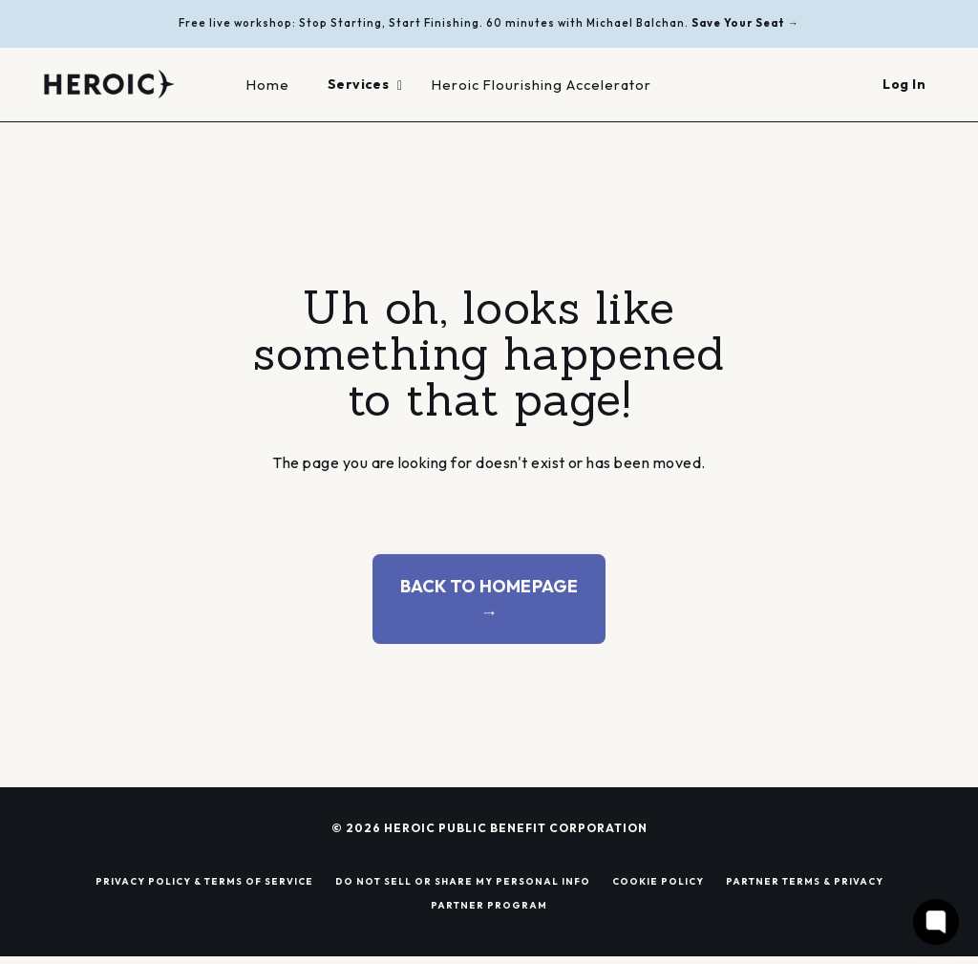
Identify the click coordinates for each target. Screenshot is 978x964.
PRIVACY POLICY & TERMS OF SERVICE (204, 881)
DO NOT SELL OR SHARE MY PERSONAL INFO (462, 881)
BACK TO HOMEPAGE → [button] (489, 599)
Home (267, 84)
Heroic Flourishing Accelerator (541, 84)
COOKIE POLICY (658, 881)
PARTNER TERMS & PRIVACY (804, 881)
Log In (903, 84)
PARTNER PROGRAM (489, 904)
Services (365, 84)
